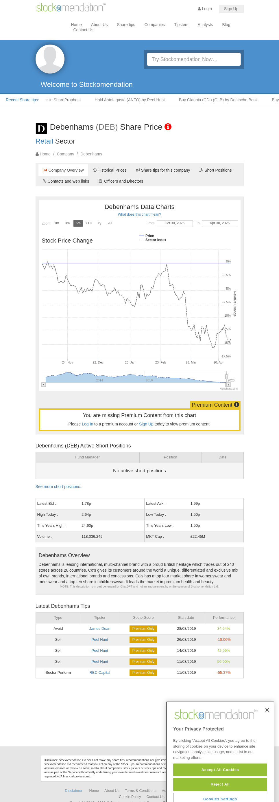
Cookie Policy (130, 797)
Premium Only (143, 629)
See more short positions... (60, 486)
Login (205, 8)
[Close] (267, 732)
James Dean (99, 628)
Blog (226, 24)
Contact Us (83, 29)
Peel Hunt (100, 639)
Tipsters (181, 24)
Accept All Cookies (220, 792)
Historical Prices (110, 170)
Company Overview (63, 170)
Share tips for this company (163, 170)
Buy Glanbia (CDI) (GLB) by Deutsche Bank (223, 100)
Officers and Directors (120, 181)
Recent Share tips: (22, 100)
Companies (155, 24)
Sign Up (231, 8)
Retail (44, 141)
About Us (99, 24)
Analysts (205, 24)
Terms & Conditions (140, 791)
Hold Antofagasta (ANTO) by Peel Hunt (134, 100)
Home (76, 24)
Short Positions (215, 170)
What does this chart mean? (139, 214)
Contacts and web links (66, 181)
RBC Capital (99, 672)
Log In (87, 424)
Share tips (126, 24)
